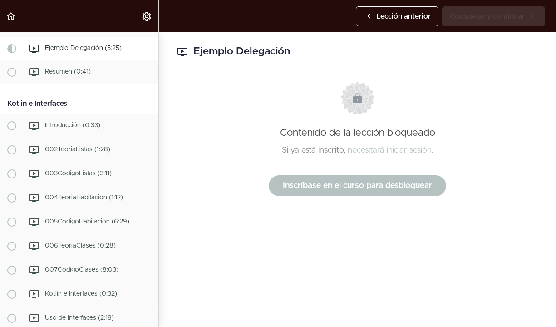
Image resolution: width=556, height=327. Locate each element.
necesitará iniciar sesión (390, 150)
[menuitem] (147, 16)
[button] (11, 16)
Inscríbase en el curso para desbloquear (357, 186)
